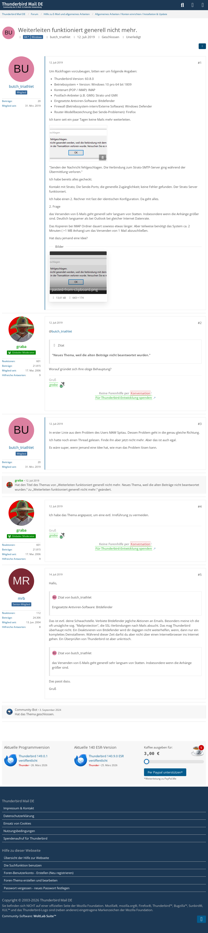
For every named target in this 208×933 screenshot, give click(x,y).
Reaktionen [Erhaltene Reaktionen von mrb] (8, 613)
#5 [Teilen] (200, 575)
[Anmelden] (192, 5)
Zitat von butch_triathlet (74, 597)
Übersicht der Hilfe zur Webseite (26, 858)
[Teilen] (202, 46)
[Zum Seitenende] (201, 919)
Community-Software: (29, 916)
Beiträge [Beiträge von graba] (7, 366)
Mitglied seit (9, 105)
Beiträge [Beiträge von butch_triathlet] (7, 101)
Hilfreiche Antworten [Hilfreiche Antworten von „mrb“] (13, 627)
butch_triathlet (60, 37)
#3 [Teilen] (200, 424)
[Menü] (203, 5)
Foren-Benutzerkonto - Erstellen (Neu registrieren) (38, 873)
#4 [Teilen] (200, 506)
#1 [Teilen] (200, 63)
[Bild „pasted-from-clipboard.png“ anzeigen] (78, 276)
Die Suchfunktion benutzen (23, 865)
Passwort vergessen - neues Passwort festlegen (36, 888)
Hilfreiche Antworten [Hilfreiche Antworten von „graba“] (13, 375)
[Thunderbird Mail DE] (22, 5)
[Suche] (182, 5)
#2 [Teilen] (200, 323)
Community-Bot (26, 710)
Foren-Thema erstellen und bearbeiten (30, 880)
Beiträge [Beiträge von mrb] (7, 617)
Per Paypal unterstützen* (165, 772)
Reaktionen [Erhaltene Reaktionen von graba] (8, 361)
